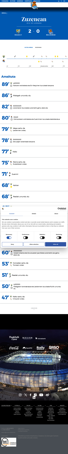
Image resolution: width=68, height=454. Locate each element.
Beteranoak (28, 415)
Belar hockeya (28, 408)
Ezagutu (62, 408)
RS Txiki (51, 417)
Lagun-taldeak (51, 415)
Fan (51, 405)
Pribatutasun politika (23, 429)
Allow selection (34, 244)
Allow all (55, 244)
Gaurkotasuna (5, 405)
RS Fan (51, 414)
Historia (40, 412)
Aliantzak (39, 414)
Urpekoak (28, 412)
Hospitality (28, 1)
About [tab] (56, 213)
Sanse (17, 411)
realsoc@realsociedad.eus (8, 432)
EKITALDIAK (37, 1)
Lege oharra (21, 428)
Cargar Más (34, 309)
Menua (4, 13)
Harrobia (17, 412)
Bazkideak (51, 411)
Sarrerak (20, 1)
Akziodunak (51, 412)
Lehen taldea (17, 408)
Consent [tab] (11, 213)
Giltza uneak (29, 47)
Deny (12, 244)
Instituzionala (39, 408)
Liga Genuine (17, 414)
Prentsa (40, 415)
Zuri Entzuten (50, 420)
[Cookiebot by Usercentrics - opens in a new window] (59, 209)
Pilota (28, 411)
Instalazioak (39, 417)
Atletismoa (28, 409)
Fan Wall (51, 418)
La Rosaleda (37, 23)
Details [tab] (34, 213)
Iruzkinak (38, 47)
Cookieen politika (22, 431)
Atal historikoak (28, 414)
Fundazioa (5, 1)
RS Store (12, 1)
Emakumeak (17, 409)
